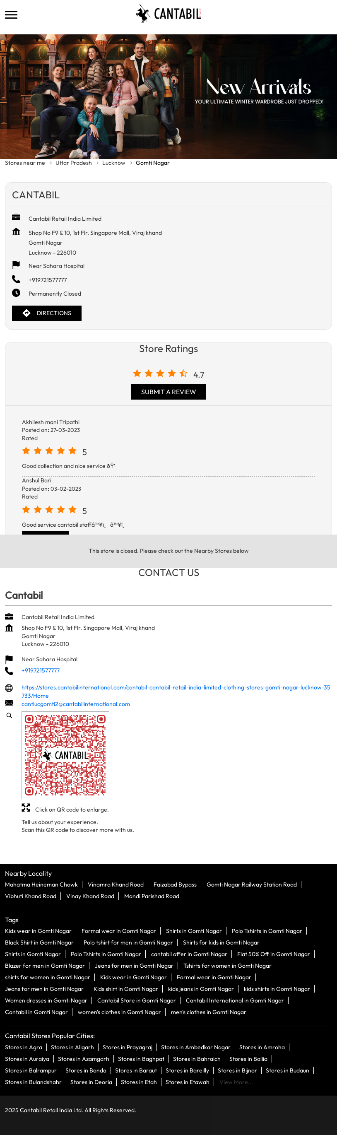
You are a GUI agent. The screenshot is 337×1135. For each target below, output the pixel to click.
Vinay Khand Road (90, 896)
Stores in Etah (139, 1081)
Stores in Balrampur (31, 1070)
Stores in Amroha (262, 1047)
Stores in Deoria (91, 1081)
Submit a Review (168, 392)
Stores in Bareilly (187, 1070)
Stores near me (25, 162)
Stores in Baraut (136, 1070)
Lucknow (113, 162)
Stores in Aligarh (72, 1047)
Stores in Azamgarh (83, 1058)
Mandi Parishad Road (151, 896)
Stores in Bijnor (237, 1070)
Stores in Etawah (187, 1081)
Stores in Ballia (248, 1058)
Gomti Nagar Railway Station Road (252, 884)
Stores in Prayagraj (127, 1047)
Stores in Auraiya (27, 1058)
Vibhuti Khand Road (30, 896)
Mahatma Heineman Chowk (41, 884)
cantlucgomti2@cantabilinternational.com (76, 704)
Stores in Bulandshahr (33, 1081)
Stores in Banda (85, 1070)
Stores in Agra (23, 1047)
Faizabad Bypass (175, 884)
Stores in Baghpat (141, 1058)
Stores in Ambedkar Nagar (196, 1047)
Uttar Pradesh (73, 162)
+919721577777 (48, 280)
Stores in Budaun (287, 1070)
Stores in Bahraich (197, 1058)
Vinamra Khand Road (116, 884)
